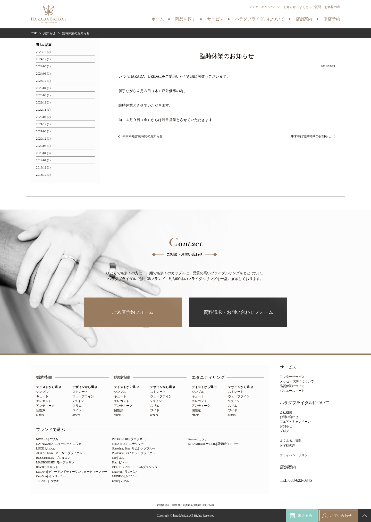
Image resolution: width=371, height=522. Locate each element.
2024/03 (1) (43, 73)
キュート (42, 396)
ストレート (80, 391)
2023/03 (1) (43, 95)
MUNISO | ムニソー (124, 476)
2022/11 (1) (43, 109)
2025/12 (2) (43, 52)
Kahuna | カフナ (198, 439)
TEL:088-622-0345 (296, 480)
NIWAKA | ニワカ (47, 439)
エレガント (44, 401)
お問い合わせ (289, 417)
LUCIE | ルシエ (45, 448)
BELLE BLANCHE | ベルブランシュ (134, 467)
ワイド (77, 410)
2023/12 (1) (43, 81)
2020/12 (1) (43, 138)
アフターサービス (292, 377)
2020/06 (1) (43, 146)
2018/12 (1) (43, 167)
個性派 (40, 410)
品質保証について (292, 386)
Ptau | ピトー (120, 462)
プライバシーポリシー (295, 455)
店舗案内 (288, 467)
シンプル (42, 391)
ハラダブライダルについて (304, 403)
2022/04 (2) (43, 117)
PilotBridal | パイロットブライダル (133, 453)
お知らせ (289, 7)
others (40, 415)
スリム (77, 405)
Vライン (78, 401)
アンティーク (45, 405)
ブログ (284, 431)
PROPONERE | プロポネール (130, 439)
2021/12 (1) (43, 124)
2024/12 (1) (43, 59)
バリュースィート (292, 390)
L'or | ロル (118, 458)
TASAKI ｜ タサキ (47, 481)
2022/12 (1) (43, 102)
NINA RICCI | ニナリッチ (128, 444)
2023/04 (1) (43, 88)
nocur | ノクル (120, 481)
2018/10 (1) (43, 174)
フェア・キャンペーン (264, 7)
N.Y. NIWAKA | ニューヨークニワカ (58, 444)
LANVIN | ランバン (124, 471)
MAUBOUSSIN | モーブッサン (55, 462)
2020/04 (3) (43, 153)
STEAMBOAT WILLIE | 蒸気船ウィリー (213, 444)
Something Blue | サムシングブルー (133, 448)
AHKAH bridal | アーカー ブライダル (59, 453)
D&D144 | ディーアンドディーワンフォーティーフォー (71, 471)
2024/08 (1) (43, 66)
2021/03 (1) (43, 131)
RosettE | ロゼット (47, 467)
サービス (288, 367)
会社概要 (286, 412)
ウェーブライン (83, 396)
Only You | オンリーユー (51, 476)
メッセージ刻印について (297, 381)
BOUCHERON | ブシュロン (53, 458)
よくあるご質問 (310, 7)
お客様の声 (332, 7)
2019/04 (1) (43, 160)
